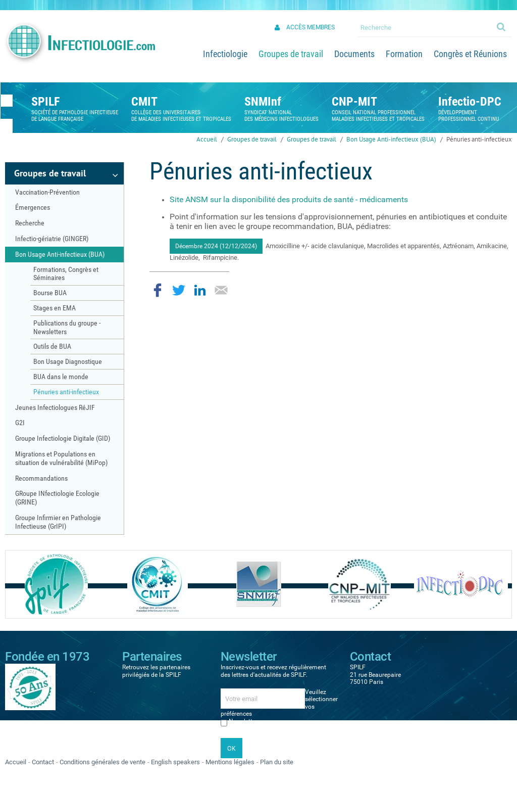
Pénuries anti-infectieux (479, 139)
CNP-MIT (354, 102)
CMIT (144, 102)
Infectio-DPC (469, 102)
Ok (502, 26)
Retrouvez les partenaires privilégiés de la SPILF (156, 671)
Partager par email (221, 290)
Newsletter (243, 721)
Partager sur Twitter (179, 290)
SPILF (45, 102)
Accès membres (310, 27)
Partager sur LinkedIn (200, 290)
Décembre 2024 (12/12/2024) (216, 246)
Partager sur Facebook (157, 290)
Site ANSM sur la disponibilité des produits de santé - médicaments (289, 199)
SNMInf (262, 102)
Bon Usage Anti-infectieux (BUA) (391, 139)
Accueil (206, 139)
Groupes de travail (252, 139)
